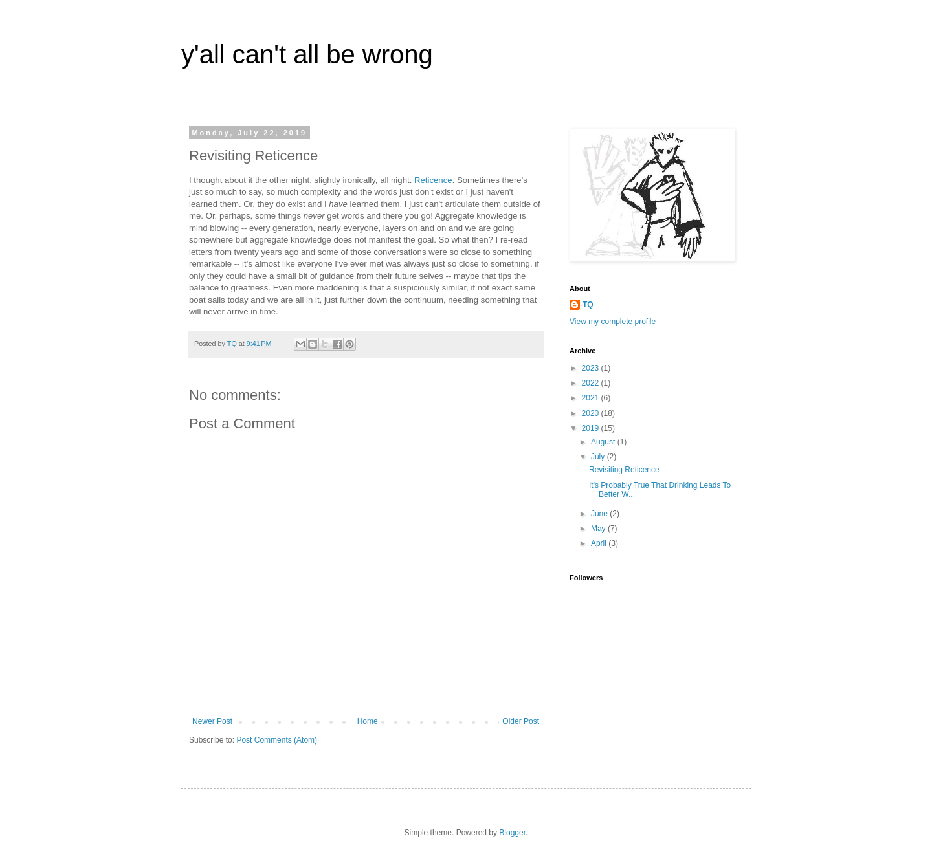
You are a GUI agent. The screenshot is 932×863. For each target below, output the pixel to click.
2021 (591, 397)
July (599, 456)
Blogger (512, 832)
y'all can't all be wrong (307, 54)
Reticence (433, 180)
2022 (591, 383)
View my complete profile (613, 321)
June (600, 513)
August (604, 441)
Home (367, 721)
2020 (591, 413)
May (599, 528)
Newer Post (212, 721)
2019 (591, 428)
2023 (591, 368)
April (599, 543)
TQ (588, 304)
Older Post (520, 721)
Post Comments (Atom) (276, 740)
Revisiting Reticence (624, 469)
